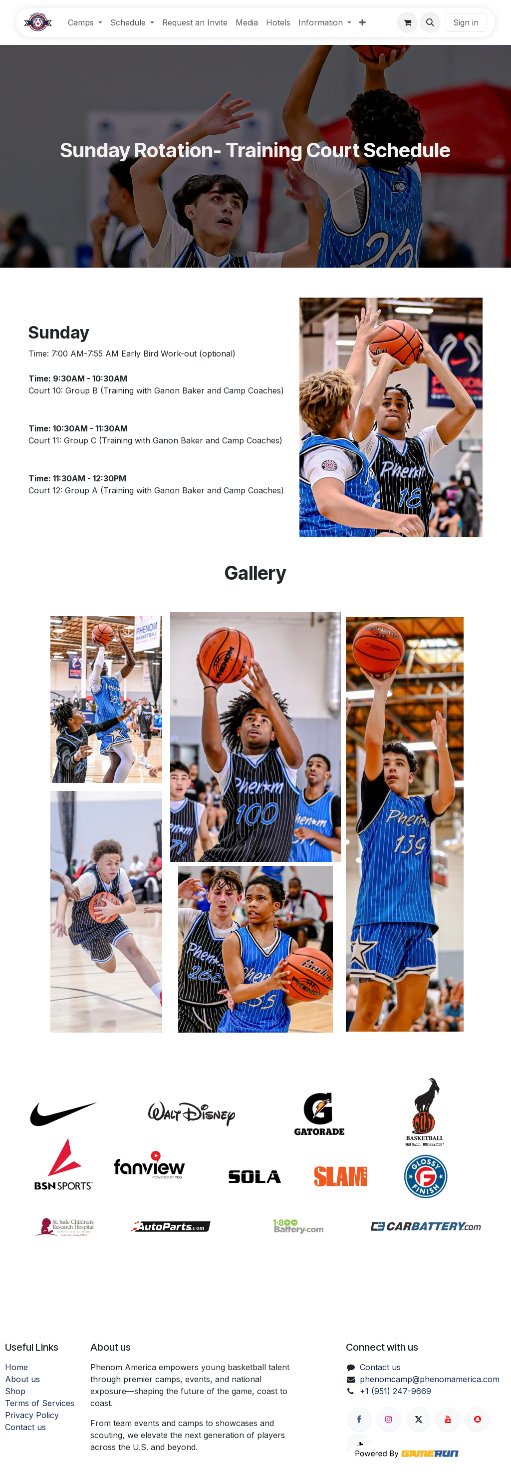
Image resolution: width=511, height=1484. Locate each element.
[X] (419, 1419)
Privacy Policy (32, 1415)
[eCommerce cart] (407, 22)
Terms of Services (39, 1403)
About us (22, 1379)
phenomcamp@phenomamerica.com (430, 1379)
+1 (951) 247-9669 (395, 1391)
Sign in (466, 22)
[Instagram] (389, 1419)
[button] (430, 22)
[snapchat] (478, 1419)
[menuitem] (85, 22)
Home (16, 1367)
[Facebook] (359, 1419)
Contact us (25, 1427)
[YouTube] (448, 1419)
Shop (15, 1391)
